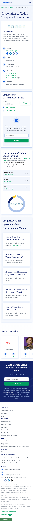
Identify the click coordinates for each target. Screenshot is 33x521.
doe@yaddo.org (8, 189)
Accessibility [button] (6, 515)
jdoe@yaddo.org (8, 174)
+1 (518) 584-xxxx (11, 73)
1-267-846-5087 (7, 472)
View (25, 103)
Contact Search (6, 422)
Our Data (4, 427)
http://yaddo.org (11, 51)
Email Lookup (5, 433)
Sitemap (3, 452)
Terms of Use (4, 512)
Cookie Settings (6, 519)
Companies (9, 7)
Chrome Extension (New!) (9, 435)
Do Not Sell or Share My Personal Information (15, 446)
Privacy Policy (10, 392)
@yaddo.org (7, 182)
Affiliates (4, 413)
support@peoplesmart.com (11, 469)
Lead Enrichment (6, 424)
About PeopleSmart (7, 411)
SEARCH (16, 140)
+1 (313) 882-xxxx (10, 111)
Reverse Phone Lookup (8, 430)
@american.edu (10, 107)
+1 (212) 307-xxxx (11, 75)
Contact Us (4, 441)
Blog (2, 416)
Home (2, 7)
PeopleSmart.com (12, 394)
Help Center (5, 444)
